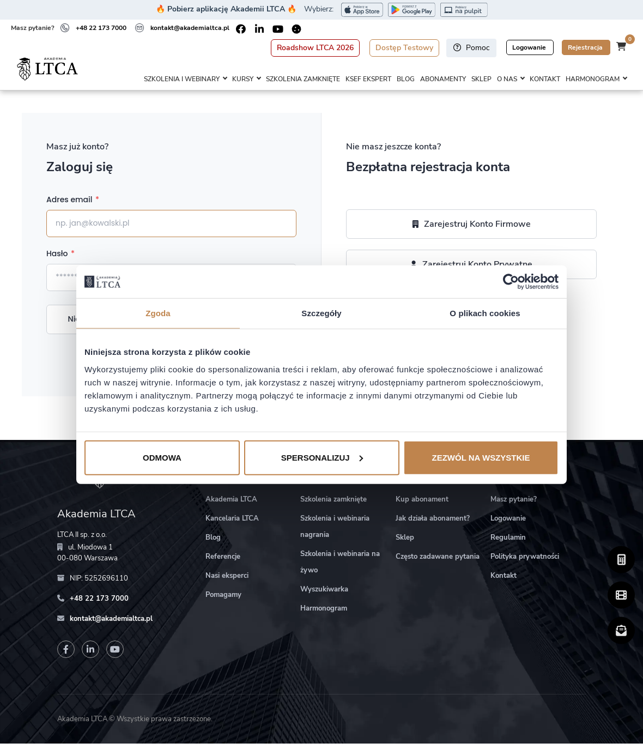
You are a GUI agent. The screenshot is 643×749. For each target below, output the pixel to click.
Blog (406, 79)
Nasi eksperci (226, 581)
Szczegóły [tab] (321, 313)
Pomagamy (223, 600)
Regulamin (508, 543)
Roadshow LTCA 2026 (315, 48)
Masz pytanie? (513, 505)
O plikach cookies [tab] (485, 313)
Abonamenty (443, 79)
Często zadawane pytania (438, 562)
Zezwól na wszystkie (481, 457)
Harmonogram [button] (593, 79)
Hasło (60, 258)
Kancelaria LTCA (232, 524)
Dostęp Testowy (404, 48)
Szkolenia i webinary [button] (182, 79)
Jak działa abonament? (433, 524)
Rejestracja (586, 47)
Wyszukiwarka (324, 595)
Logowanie (530, 47)
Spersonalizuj (322, 457)
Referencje (222, 562)
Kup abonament (422, 505)
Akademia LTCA (231, 505)
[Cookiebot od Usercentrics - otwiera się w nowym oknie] (511, 282)
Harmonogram (323, 614)
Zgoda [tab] (158, 313)
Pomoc (471, 48)
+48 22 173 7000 (101, 27)
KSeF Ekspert (368, 79)
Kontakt (545, 79)
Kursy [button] (242, 79)
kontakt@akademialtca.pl (189, 27)
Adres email (72, 205)
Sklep (481, 79)
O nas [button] (507, 79)
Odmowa (162, 457)
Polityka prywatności (524, 562)
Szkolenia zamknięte (303, 79)
